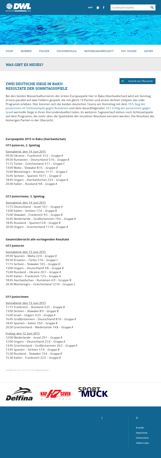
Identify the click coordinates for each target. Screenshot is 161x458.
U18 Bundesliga (67, 51)
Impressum (141, 432)
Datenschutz (142, 437)
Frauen (44, 51)
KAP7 (90, 7)
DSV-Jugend (128, 51)
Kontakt (140, 427)
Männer (26, 51)
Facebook (103, 7)
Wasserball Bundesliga (18, 7)
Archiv (148, 51)
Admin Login (142, 442)
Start (97, 7)
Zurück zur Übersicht (140, 81)
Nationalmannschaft (99, 51)
